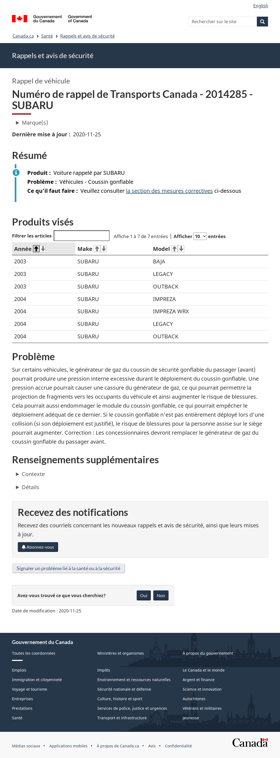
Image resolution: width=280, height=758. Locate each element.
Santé (47, 36)
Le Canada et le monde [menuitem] (204, 670)
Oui (143, 595)
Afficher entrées (199, 236)
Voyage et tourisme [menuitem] (29, 689)
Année (30, 248)
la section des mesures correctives (169, 190)
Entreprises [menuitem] (22, 698)
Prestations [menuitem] (22, 708)
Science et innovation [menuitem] (202, 689)
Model (168, 248)
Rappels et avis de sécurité (87, 36)
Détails (30, 487)
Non (161, 595)
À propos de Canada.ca (118, 745)
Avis (152, 745)
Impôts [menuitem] (103, 670)
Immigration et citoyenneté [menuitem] (37, 679)
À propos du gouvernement (208, 653)
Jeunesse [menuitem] (191, 717)
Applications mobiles (68, 745)
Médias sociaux (26, 745)
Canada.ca (23, 36)
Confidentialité (178, 745)
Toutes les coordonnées (33, 653)
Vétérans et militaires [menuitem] (202, 708)
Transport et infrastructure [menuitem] (122, 717)
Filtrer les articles (61, 235)
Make (92, 248)
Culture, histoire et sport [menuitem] (119, 698)
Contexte (33, 474)
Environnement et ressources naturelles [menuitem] (134, 679)
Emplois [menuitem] (19, 670)
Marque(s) (35, 122)
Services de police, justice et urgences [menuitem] (132, 708)
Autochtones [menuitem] (194, 698)
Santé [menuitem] (17, 717)
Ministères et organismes (120, 653)
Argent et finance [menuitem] (199, 679)
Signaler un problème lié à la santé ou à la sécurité (68, 568)
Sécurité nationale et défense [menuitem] (124, 689)
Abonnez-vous (38, 546)
